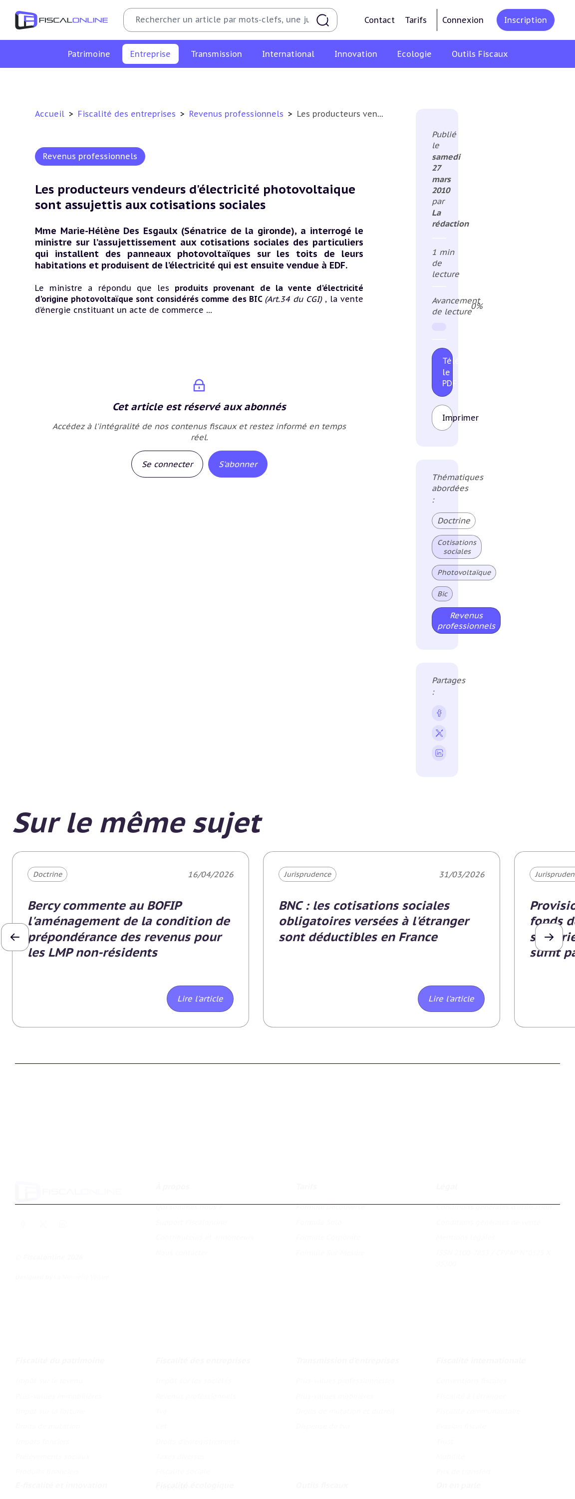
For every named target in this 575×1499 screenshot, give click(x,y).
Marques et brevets (47, 1491)
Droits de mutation (47, 1369)
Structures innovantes (52, 1476)
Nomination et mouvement (482, 1461)
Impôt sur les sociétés (79, 81)
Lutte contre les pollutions (201, 1461)
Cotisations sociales (456, 547)
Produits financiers (47, 1414)
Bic (442, 593)
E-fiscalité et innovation (61, 1441)
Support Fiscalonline (190, 1180)
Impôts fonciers (42, 1384)
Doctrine (453, 520)
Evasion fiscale (461, 1369)
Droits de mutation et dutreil (344, 1354)
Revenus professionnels (171, 81)
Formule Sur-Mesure (329, 1210)
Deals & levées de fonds (477, 1476)
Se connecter (167, 464)
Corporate (517, 81)
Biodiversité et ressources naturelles (217, 1476)
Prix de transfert (463, 1414)
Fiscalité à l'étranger (470, 1338)
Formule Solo (318, 1180)
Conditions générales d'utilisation (494, 1165)
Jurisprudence (307, 874)
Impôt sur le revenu (48, 1323)
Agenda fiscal (318, 1476)
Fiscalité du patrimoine (59, 1303)
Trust (444, 1384)
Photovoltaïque (464, 572)
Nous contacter (181, 1210)
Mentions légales (465, 1195)
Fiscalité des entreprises (128, 114)
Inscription (525, 20)
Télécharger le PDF (447, 372)
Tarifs (416, 20)
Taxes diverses (396, 81)
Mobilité (450, 1399)
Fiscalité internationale (481, 1303)
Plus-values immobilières (58, 1338)
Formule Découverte (329, 1165)
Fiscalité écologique (194, 1441)
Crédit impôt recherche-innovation (74, 1461)
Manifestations (461, 1491)
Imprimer (447, 418)
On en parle (458, 1441)
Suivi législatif (319, 1491)
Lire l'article (200, 998)
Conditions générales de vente (488, 1180)
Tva (231, 81)
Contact (379, 20)
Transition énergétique (194, 1491)
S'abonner (238, 464)
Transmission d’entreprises (347, 1303)
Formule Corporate (327, 1195)
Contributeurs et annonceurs (204, 1195)
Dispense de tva (322, 1369)
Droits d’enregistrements (316, 81)
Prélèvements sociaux (52, 1399)
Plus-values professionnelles (344, 1323)
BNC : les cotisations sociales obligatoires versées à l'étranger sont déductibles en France (374, 921)
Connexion (463, 20)
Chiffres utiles (319, 1461)
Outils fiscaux (321, 1441)
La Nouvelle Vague (80, 1235)
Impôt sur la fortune (50, 1354)
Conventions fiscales (471, 1323)
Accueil (49, 114)
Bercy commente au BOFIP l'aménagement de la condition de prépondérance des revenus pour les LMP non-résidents (128, 929)
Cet (255, 81)
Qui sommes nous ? (188, 1165)
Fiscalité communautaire (478, 1354)
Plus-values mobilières (334, 1338)
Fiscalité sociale (460, 81)
